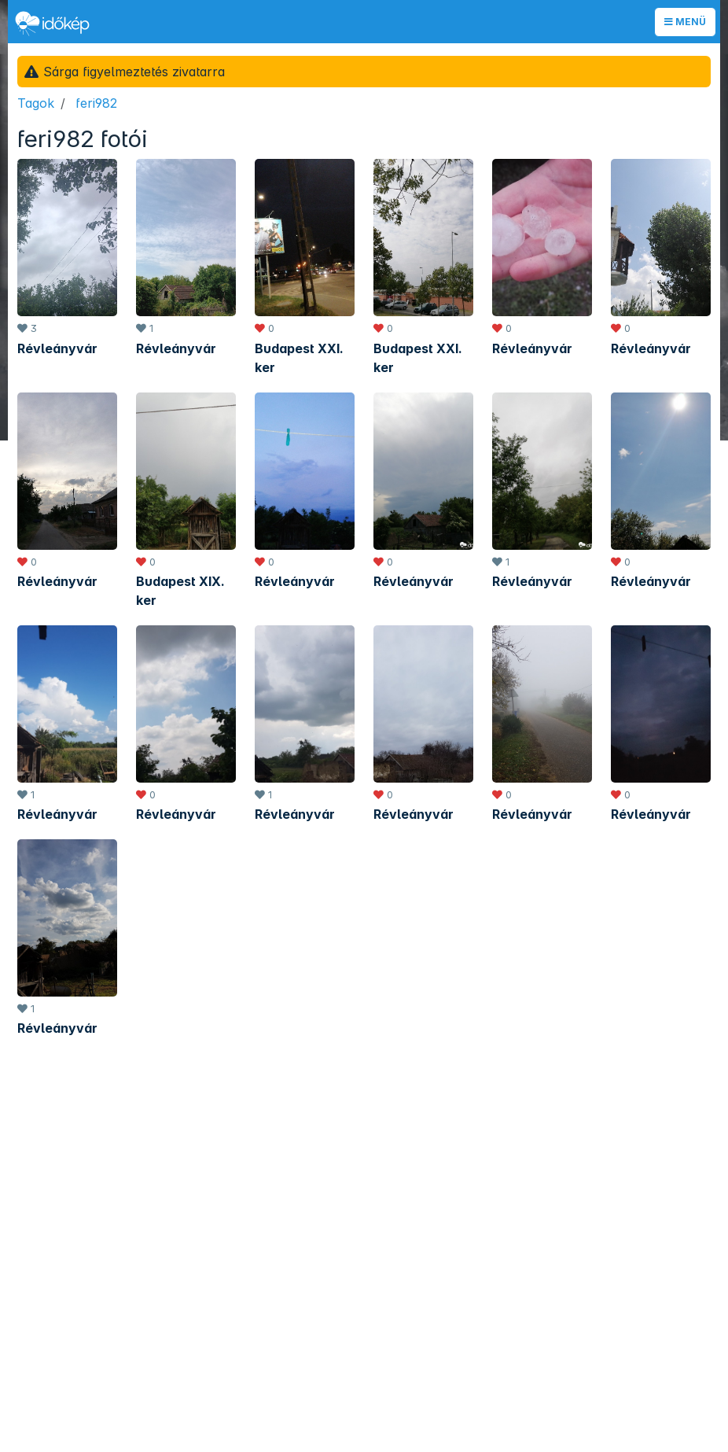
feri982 (96, 103)
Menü (685, 22)
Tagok (35, 103)
